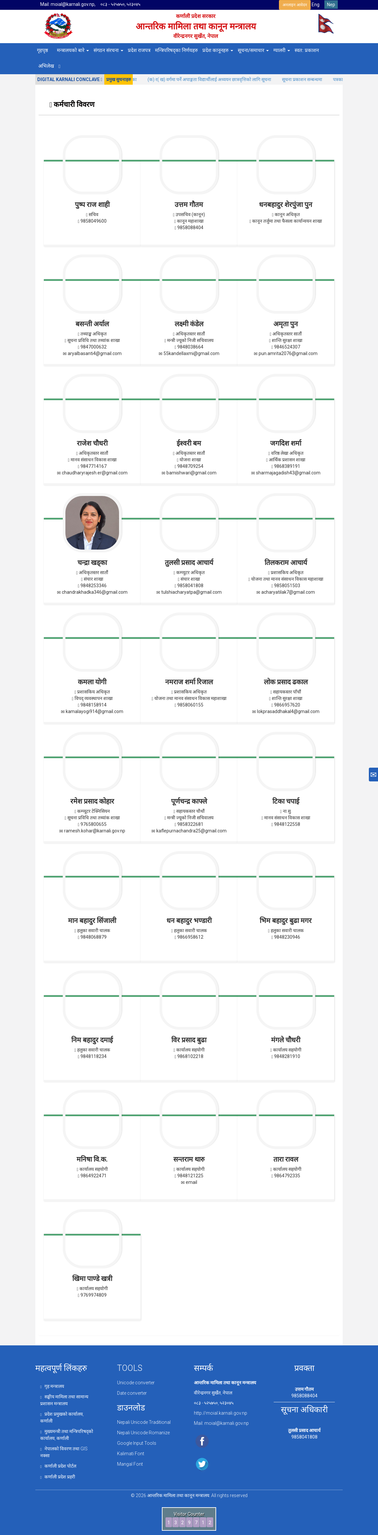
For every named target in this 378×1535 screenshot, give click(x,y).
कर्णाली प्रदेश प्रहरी (57, 1473)
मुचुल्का (143, 79)
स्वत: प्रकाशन (307, 50)
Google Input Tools (136, 1441)
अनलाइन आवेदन (295, 5)
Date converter (132, 1392)
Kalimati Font (130, 1452)
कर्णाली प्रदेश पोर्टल (58, 1463)
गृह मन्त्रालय (52, 1386)
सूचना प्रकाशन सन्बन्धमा (315, 79)
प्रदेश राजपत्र (139, 50)
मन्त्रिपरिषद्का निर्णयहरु (176, 50)
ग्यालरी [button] (281, 50)
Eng (315, 4)
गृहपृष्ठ (42, 50)
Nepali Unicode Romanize (143, 1431)
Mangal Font (130, 1462)
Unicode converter (136, 1382)
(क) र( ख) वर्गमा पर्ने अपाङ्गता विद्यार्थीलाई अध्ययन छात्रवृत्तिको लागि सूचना (222, 79)
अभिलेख (46, 66)
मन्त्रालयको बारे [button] (73, 50)
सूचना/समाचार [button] (253, 50)
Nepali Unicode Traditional (144, 1421)
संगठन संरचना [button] (108, 50)
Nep (331, 4)
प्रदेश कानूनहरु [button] (217, 50)
